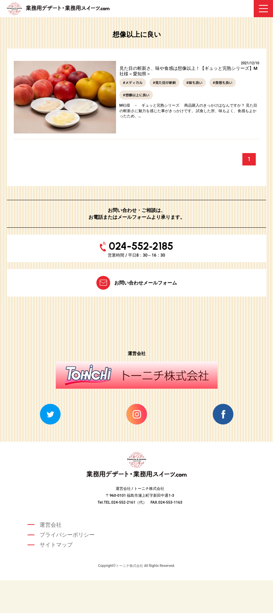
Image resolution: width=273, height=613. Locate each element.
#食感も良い (222, 82)
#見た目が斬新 (164, 82)
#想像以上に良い (136, 95)
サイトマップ (56, 544)
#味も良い (194, 82)
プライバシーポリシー (67, 534)
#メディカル (133, 82)
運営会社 (51, 524)
